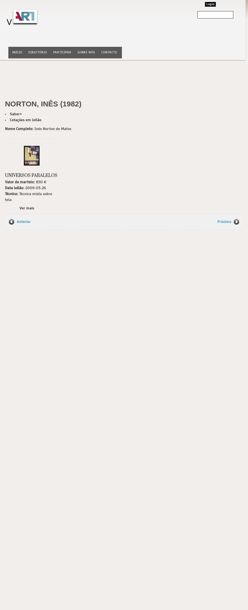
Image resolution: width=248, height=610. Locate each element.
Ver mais (26, 208)
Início (17, 52)
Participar (62, 52)
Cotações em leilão (25, 120)
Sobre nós (86, 52)
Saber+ (16, 114)
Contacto (109, 52)
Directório (37, 52)
